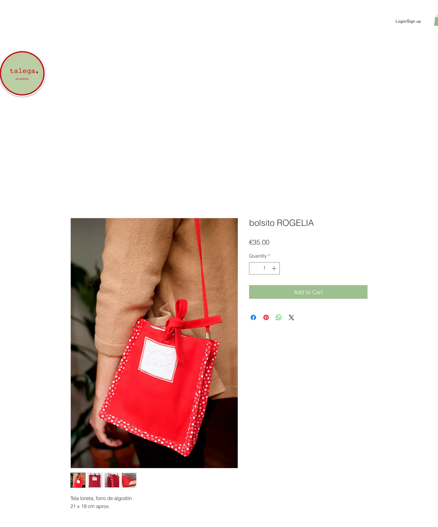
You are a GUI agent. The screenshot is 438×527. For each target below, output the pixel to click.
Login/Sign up (408, 21)
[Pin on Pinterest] (266, 317)
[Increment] (274, 268)
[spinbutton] (264, 268)
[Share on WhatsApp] (279, 317)
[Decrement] (254, 268)
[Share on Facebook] (253, 317)
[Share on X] (291, 317)
